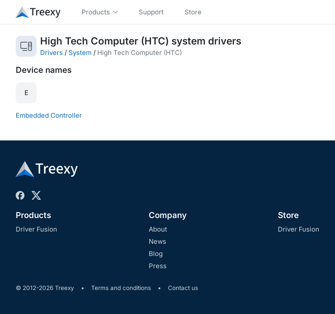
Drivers (51, 52)
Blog (156, 253)
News (157, 241)
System (80, 52)
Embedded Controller (49, 115)
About (158, 229)
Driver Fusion (36, 229)
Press (158, 266)
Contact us (183, 287)
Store (288, 215)
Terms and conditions (121, 287)
